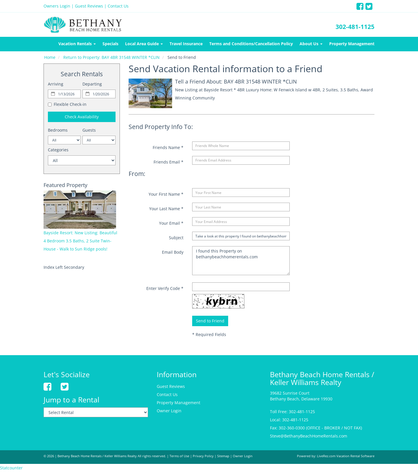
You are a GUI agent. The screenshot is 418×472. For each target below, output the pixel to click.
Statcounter (11, 468)
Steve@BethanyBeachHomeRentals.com (308, 436)
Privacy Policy (203, 456)
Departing (92, 84)
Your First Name (166, 194)
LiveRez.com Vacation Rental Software (345, 456)
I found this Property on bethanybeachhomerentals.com (241, 260)
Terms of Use (179, 456)
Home (49, 57)
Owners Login (57, 6)
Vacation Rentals (77, 43)
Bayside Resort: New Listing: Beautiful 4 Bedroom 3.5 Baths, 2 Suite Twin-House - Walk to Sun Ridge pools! (80, 241)
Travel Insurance (186, 43)
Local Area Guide (144, 43)
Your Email (171, 223)
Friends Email (168, 162)
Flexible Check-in (67, 104)
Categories (58, 150)
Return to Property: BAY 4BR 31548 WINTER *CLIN (111, 57)
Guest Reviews (89, 6)
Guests (89, 130)
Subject (176, 237)
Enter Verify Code (164, 288)
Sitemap (223, 456)
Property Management (351, 43)
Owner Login (169, 410)
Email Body (172, 252)
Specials (110, 43)
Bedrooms (58, 130)
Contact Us (118, 6)
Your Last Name (166, 208)
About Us (311, 43)
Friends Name (168, 147)
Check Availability (82, 116)
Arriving (55, 84)
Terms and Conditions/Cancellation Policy (251, 43)
